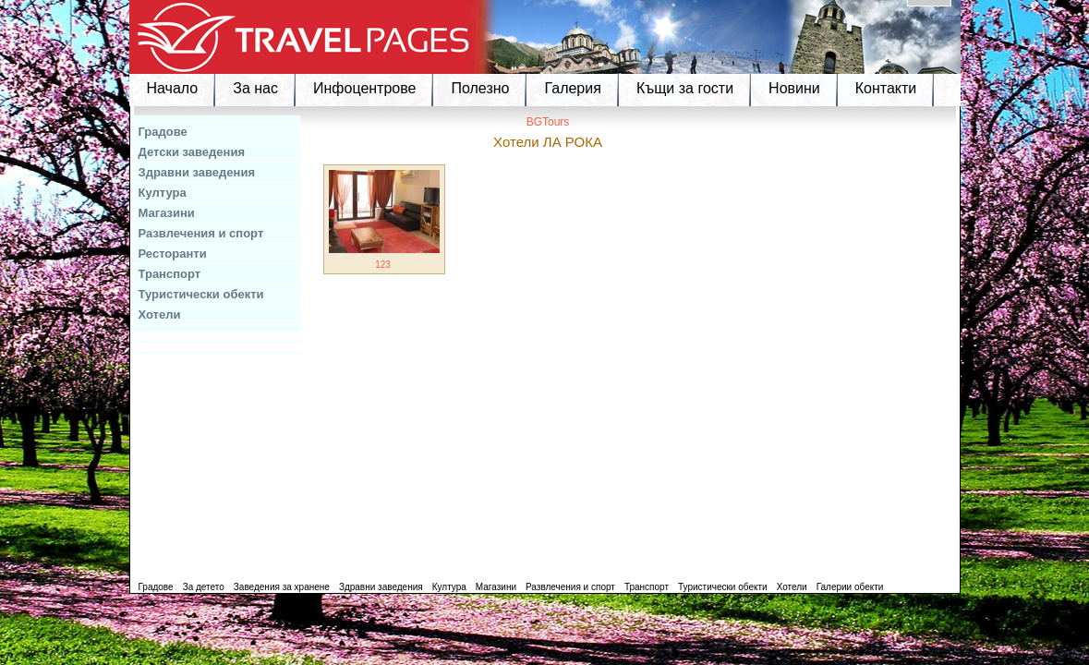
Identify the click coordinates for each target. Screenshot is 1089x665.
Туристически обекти (201, 294)
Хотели (160, 314)
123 (383, 265)
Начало (173, 88)
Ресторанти (173, 253)
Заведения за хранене (282, 587)
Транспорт (170, 274)
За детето (203, 587)
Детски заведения (192, 152)
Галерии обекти (850, 587)
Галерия (572, 88)
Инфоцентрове (364, 88)
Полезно (480, 88)
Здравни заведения (197, 172)
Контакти (886, 88)
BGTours (548, 121)
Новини (794, 88)
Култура (163, 193)
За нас (255, 88)
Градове (163, 132)
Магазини (167, 213)
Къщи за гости (684, 88)
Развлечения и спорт (201, 233)
